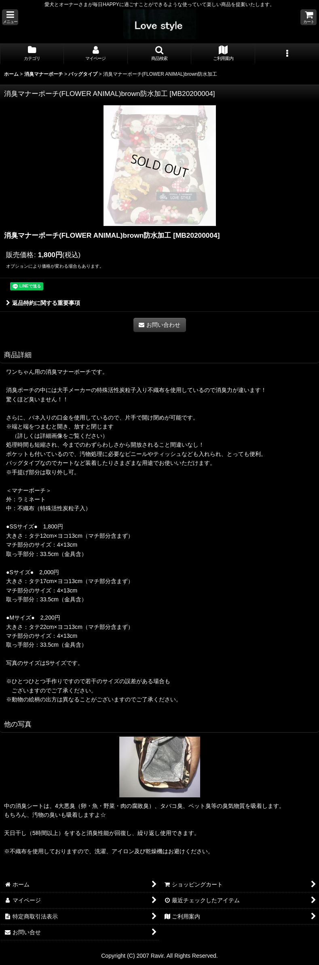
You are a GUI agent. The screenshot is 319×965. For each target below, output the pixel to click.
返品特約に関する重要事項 (43, 303)
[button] (10, 17)
